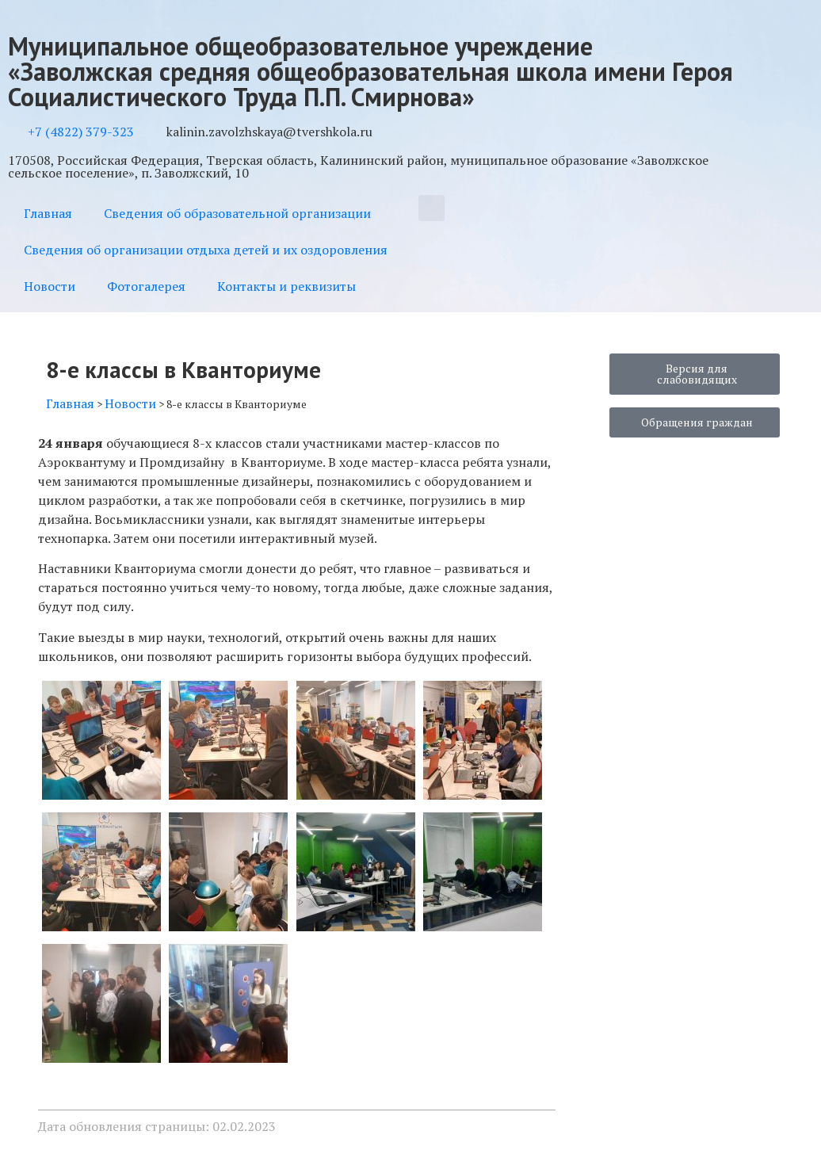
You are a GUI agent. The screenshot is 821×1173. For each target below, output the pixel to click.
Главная (48, 213)
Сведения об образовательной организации (237, 213)
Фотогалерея (146, 286)
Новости (49, 286)
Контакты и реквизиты (286, 286)
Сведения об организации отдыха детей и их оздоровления (206, 249)
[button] (431, 208)
